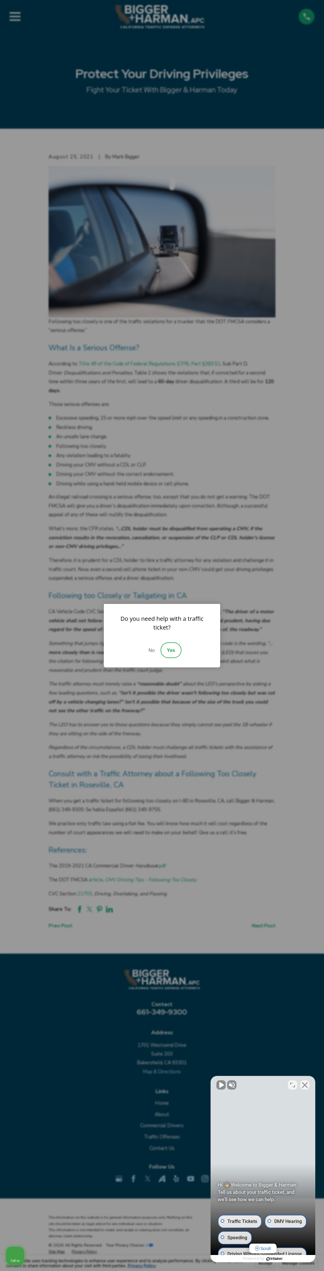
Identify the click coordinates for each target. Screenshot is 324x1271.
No (151, 650)
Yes (171, 650)
